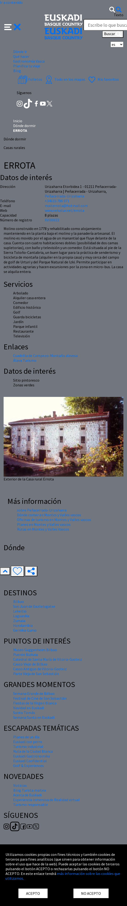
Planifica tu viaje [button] (26, 66)
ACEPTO (33, 893)
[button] (13, 26)
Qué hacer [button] (21, 56)
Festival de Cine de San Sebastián (40, 698)
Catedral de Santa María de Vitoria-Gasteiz (47, 659)
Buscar (112, 34)
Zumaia (19, 620)
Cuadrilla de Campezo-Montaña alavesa (45, 355)
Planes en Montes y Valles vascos (44, 524)
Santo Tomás (24, 712)
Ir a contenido (11, 2)
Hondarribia (23, 625)
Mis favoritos (103, 79)
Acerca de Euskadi (27, 795)
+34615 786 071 (57, 200)
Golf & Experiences (28, 765)
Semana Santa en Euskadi (34, 717)
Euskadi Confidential (30, 760)
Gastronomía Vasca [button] (29, 61)
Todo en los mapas (64, 79)
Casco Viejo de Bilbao (30, 664)
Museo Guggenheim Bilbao (35, 649)
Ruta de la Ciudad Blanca (33, 751)
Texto (118, 14)
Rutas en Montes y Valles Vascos (43, 529)
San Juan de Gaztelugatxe (34, 606)
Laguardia (21, 615)
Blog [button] (17, 70)
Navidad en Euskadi (28, 707)
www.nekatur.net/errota (64, 210)
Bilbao (18, 601)
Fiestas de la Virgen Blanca (34, 703)
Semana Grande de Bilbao (34, 693)
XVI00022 (52, 220)
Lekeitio (20, 611)
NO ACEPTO (91, 893)
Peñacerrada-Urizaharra (64, 196)
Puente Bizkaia (25, 654)
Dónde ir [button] (20, 51)
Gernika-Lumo (25, 630)
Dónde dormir (24, 125)
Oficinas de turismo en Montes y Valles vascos (54, 519)
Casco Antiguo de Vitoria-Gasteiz (40, 668)
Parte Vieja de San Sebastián (36, 673)
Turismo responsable (30, 804)
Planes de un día (26, 737)
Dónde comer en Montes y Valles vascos (49, 514)
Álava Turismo (24, 360)
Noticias (20, 785)
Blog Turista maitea (29, 790)
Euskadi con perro (27, 741)
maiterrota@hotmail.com (66, 205)
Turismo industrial (28, 746)
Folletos (30, 79)
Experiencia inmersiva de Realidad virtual (46, 799)
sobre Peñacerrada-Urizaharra (41, 510)
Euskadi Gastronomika (31, 756)
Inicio (17, 120)
